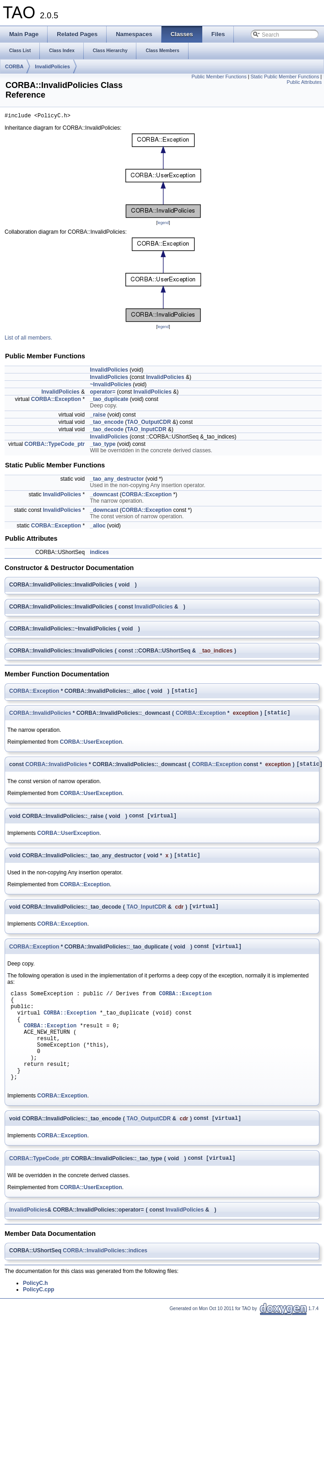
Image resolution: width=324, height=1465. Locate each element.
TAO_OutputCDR (149, 423)
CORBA (14, 66)
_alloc (97, 527)
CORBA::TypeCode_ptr (54, 445)
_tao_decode (106, 431)
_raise (98, 416)
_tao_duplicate (109, 400)
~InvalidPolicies (110, 386)
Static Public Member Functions (284, 76)
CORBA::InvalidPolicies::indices (105, 1283)
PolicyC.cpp (38, 1322)
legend (163, 224)
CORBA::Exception (56, 400)
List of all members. (28, 339)
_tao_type (102, 445)
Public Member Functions (218, 76)
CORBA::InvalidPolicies (40, 716)
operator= (102, 393)
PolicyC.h (35, 1315)
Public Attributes (304, 82)
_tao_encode (106, 423)
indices (99, 553)
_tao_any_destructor (117, 480)
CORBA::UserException (91, 746)
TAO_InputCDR (146, 431)
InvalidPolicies (52, 66)
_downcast (104, 496)
